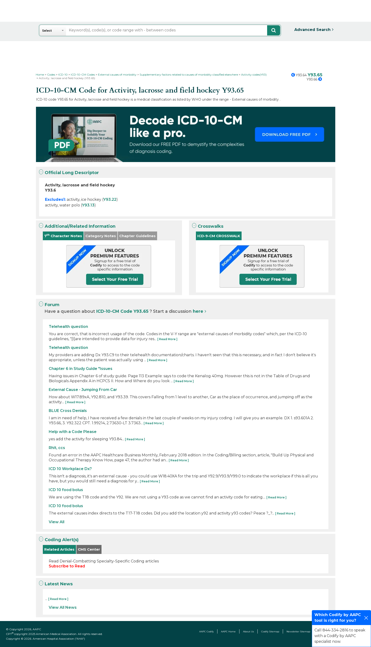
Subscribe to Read (67, 566)
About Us (248, 631)
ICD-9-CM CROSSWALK (218, 236)
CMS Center (89, 549)
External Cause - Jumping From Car (83, 389)
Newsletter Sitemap (298, 631)
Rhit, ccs (57, 448)
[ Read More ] (167, 339)
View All (56, 522)
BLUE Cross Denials (68, 410)
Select (47, 30)
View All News (63, 607)
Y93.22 (109, 199)
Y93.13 (88, 205)
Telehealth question (68, 326)
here (198, 311)
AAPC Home (228, 631)
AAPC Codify (206, 631)
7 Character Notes (63, 235)
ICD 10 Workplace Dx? (70, 469)
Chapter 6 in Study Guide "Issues (80, 368)
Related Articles (59, 549)
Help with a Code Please (73, 431)
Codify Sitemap (270, 631)
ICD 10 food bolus (66, 490)
